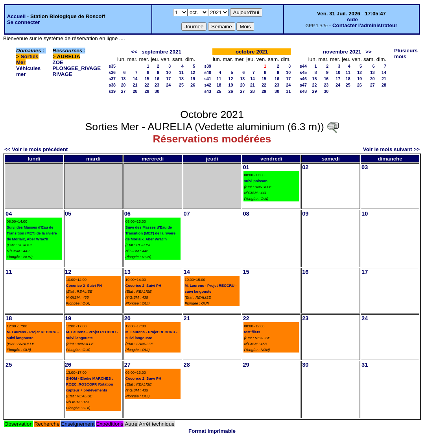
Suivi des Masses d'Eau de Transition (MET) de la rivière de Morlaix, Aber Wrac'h (32, 233)
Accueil (16, 16)
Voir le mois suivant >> (391, 149)
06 (127, 213)
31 (288, 91)
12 (192, 72)
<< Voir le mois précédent (36, 149)
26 (192, 85)
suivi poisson (255, 181)
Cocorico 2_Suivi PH (84, 286)
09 (305, 213)
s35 (112, 66)
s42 (207, 85)
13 (123, 78)
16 (157, 78)
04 (9, 213)
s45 (303, 72)
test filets (252, 332)
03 (364, 167)
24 (168, 85)
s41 (207, 78)
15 (147, 78)
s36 (112, 72)
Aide (352, 19)
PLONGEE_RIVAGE (77, 68)
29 (147, 91)
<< (134, 52)
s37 (112, 78)
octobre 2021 (252, 52)
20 (123, 85)
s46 (303, 78)
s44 (303, 66)
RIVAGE (62, 74)
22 (147, 85)
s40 (207, 72)
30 (157, 91)
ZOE (58, 62)
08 (246, 213)
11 (181, 72)
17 (168, 78)
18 (181, 78)
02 (305, 167)
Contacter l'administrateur (364, 25)
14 (135, 78)
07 (187, 213)
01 (246, 167)
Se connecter (23, 22)
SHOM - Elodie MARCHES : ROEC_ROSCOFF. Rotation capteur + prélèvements (89, 384)
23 (157, 85)
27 (123, 91)
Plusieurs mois (406, 53)
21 (135, 85)
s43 (207, 91)
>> (368, 52)
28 (135, 91)
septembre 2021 (161, 52)
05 (68, 213)
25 (181, 85)
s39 (112, 91)
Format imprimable (212, 431)
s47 (303, 85)
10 (168, 72)
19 (192, 78)
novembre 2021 (342, 52)
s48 (303, 91)
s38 (112, 85)
